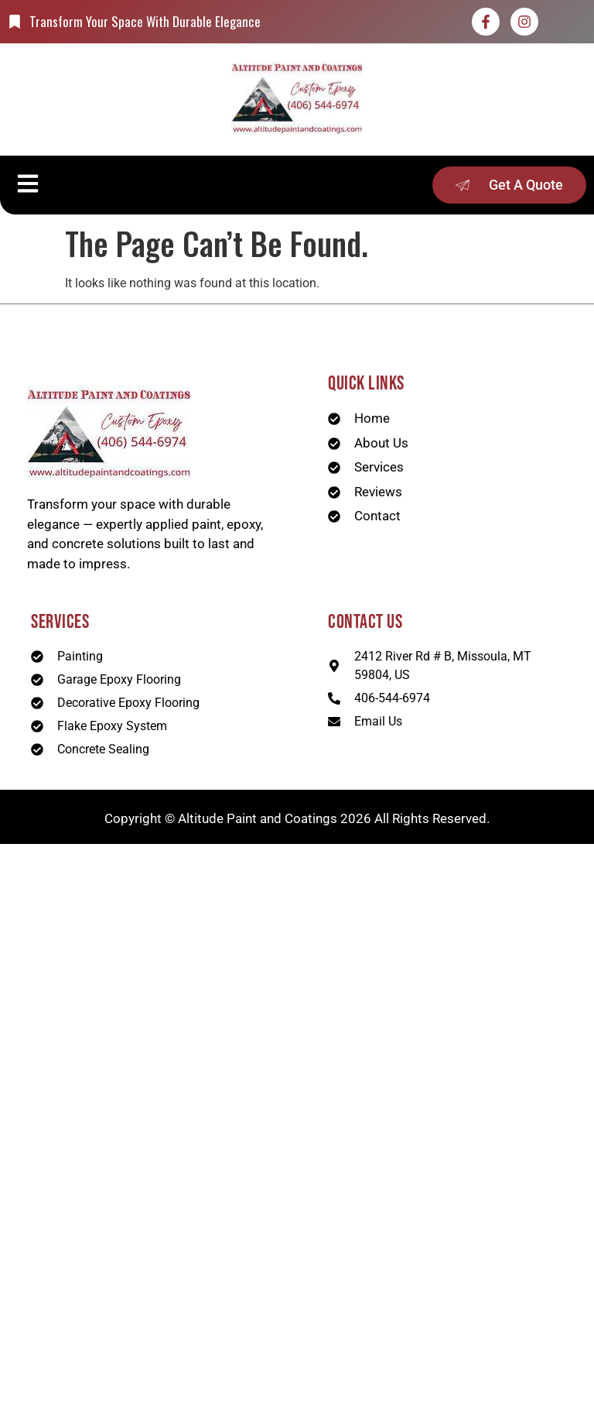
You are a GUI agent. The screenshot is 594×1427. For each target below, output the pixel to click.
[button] (27, 185)
